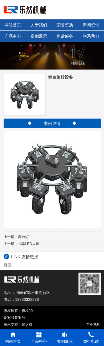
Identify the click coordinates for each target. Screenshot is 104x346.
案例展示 (39, 36)
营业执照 (93, 324)
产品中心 (12, 36)
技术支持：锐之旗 (18, 324)
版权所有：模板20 (18, 311)
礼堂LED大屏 (28, 244)
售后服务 (65, 36)
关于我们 (39, 24)
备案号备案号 (14, 318)
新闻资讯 (91, 24)
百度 (7, 265)
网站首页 (12, 24)
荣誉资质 (65, 24)
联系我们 (91, 36)
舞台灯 (23, 237)
